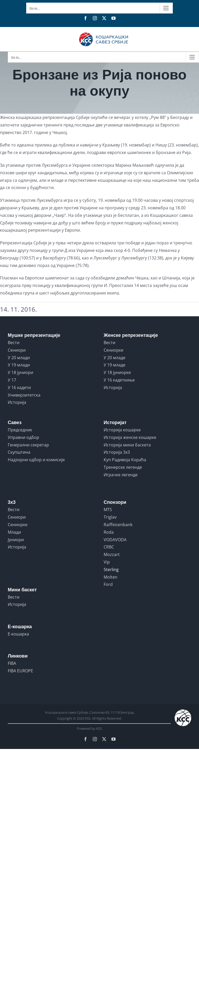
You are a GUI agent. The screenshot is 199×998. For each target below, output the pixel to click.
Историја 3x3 (117, 452)
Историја (17, 402)
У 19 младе (114, 365)
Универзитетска (24, 395)
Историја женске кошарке (130, 437)
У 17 (12, 380)
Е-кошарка (18, 634)
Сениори (17, 350)
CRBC (109, 547)
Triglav (110, 517)
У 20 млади (19, 357)
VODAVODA (115, 539)
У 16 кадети (19, 387)
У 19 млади (19, 365)
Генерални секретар (28, 445)
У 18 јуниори (20, 372)
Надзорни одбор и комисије (36, 460)
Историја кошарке (122, 430)
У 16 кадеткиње (119, 380)
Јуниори (16, 539)
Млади (14, 532)
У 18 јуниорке (117, 372)
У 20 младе (114, 357)
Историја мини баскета (127, 445)
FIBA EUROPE (20, 671)
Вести (13, 342)
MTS (108, 509)
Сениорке (113, 350)
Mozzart (112, 554)
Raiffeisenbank (118, 524)
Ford (108, 584)
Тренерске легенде (123, 467)
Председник (20, 430)
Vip (107, 562)
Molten (110, 577)
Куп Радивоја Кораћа (125, 460)
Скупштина (19, 452)
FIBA (12, 663)
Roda (109, 532)
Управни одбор (23, 437)
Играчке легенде (121, 475)
